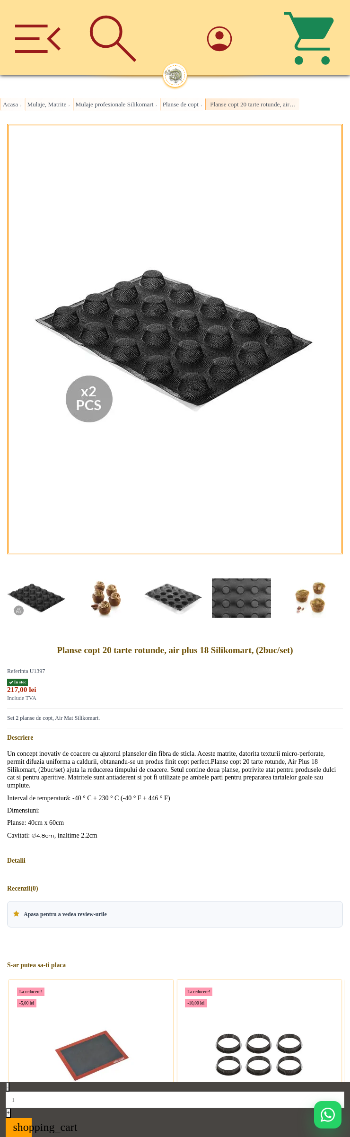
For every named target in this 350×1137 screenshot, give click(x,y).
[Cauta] (112, 37)
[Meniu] (37, 37)
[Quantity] (175, 1100)
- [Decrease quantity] (8, 1087)
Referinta (17, 671)
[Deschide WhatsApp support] (327, 1114)
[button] (175, 914)
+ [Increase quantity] (8, 1113)
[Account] (237, 37)
